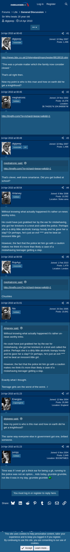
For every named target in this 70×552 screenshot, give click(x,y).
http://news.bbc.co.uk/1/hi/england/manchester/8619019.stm (35, 57)
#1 (67, 33)
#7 (67, 393)
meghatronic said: (13, 163)
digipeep (9, 20)
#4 (67, 187)
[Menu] (5, 4)
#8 (67, 446)
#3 (67, 138)
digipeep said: (11, 418)
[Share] (62, 33)
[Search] (66, 4)
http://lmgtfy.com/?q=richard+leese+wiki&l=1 (26, 116)
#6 (67, 303)
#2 (67, 92)
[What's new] (60, 4)
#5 (67, 257)
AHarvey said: (11, 328)
